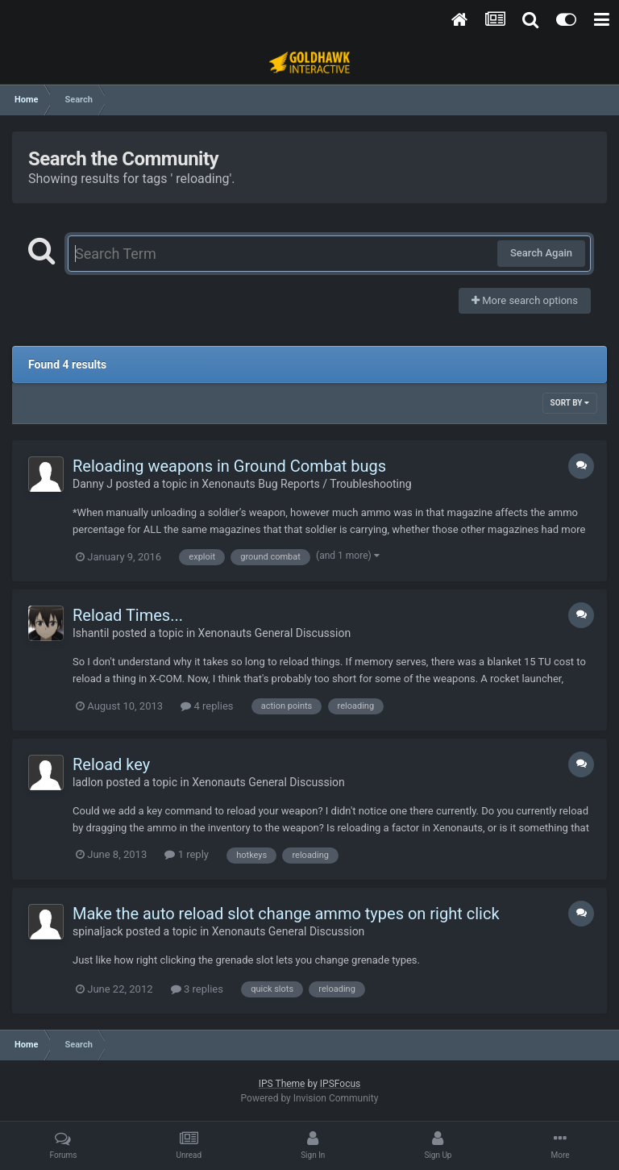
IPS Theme (282, 1083)
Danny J (93, 483)
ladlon (88, 782)
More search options (525, 300)
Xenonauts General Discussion (274, 633)
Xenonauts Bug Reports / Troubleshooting (306, 483)
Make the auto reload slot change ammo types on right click (286, 913)
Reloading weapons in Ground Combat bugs (229, 466)
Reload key (111, 764)
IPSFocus (340, 1083)
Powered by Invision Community (310, 1098)
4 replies (207, 706)
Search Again (541, 253)
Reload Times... (128, 615)
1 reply (186, 854)
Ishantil (91, 633)
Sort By (569, 402)
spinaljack (98, 931)
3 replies (197, 989)
